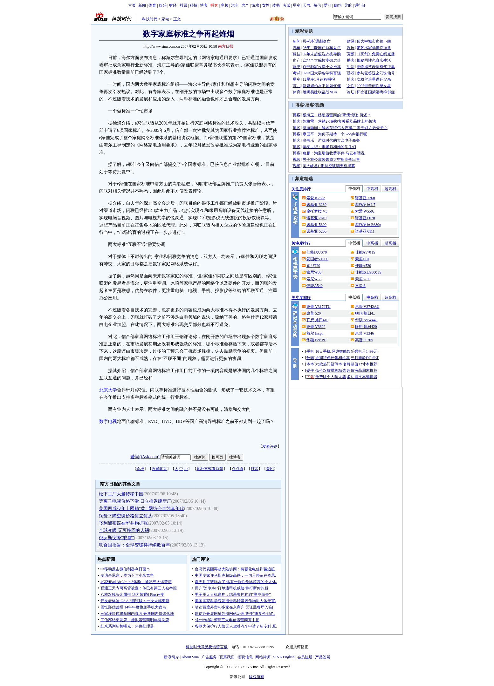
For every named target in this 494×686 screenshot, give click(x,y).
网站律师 (263, 657)
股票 (183, 5)
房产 (245, 5)
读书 (276, 5)
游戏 (255, 5)
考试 (286, 5)
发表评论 (270, 446)
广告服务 (209, 657)
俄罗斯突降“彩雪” (116, 537)
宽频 (224, 5)
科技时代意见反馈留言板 (207, 647)
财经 (173, 5)
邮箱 (338, 5)
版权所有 (256, 677)
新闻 (142, 5)
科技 (193, 5)
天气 (307, 5)
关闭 (270, 468)
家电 (165, 19)
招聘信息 (245, 657)
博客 (204, 5)
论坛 (140, 468)
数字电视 (108, 421)
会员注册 (304, 657)
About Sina (190, 657)
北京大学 (108, 390)
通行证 (360, 5)
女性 (266, 5)
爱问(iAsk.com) (144, 456)
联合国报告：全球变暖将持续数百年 (134, 545)
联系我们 (227, 657)
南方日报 (225, 46)
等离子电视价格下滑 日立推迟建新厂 (135, 501)
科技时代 (149, 19)
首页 (132, 5)
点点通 (237, 468)
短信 (317, 5)
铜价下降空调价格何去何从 (125, 515)
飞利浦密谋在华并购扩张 (123, 523)
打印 (254, 468)
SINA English (283, 657)
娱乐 (163, 5)
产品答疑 (322, 657)
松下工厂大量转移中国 (121, 494)
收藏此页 (159, 468)
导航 (348, 5)
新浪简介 (171, 657)
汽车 (235, 5)
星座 (296, 5)
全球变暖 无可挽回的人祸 (124, 530)
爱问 (327, 5)
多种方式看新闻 (209, 468)
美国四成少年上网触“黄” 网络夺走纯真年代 (141, 508)
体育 (152, 5)
